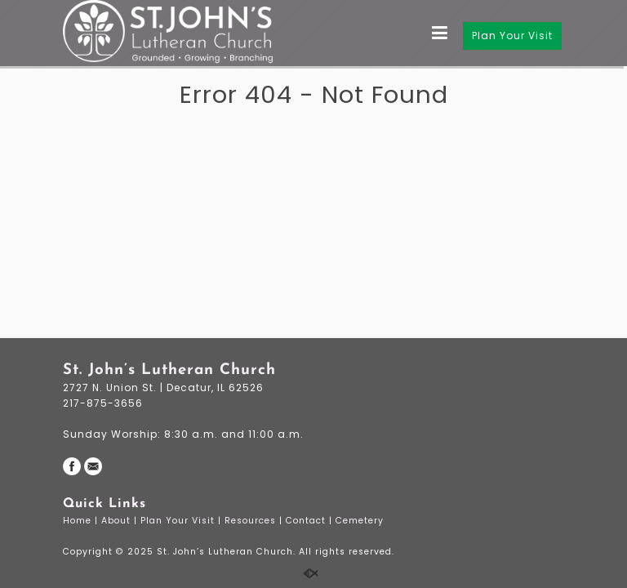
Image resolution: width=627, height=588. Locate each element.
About (117, 520)
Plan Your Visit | (182, 520)
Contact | (311, 520)
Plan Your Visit (512, 35)
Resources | (255, 520)
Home (79, 520)
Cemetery (361, 520)
